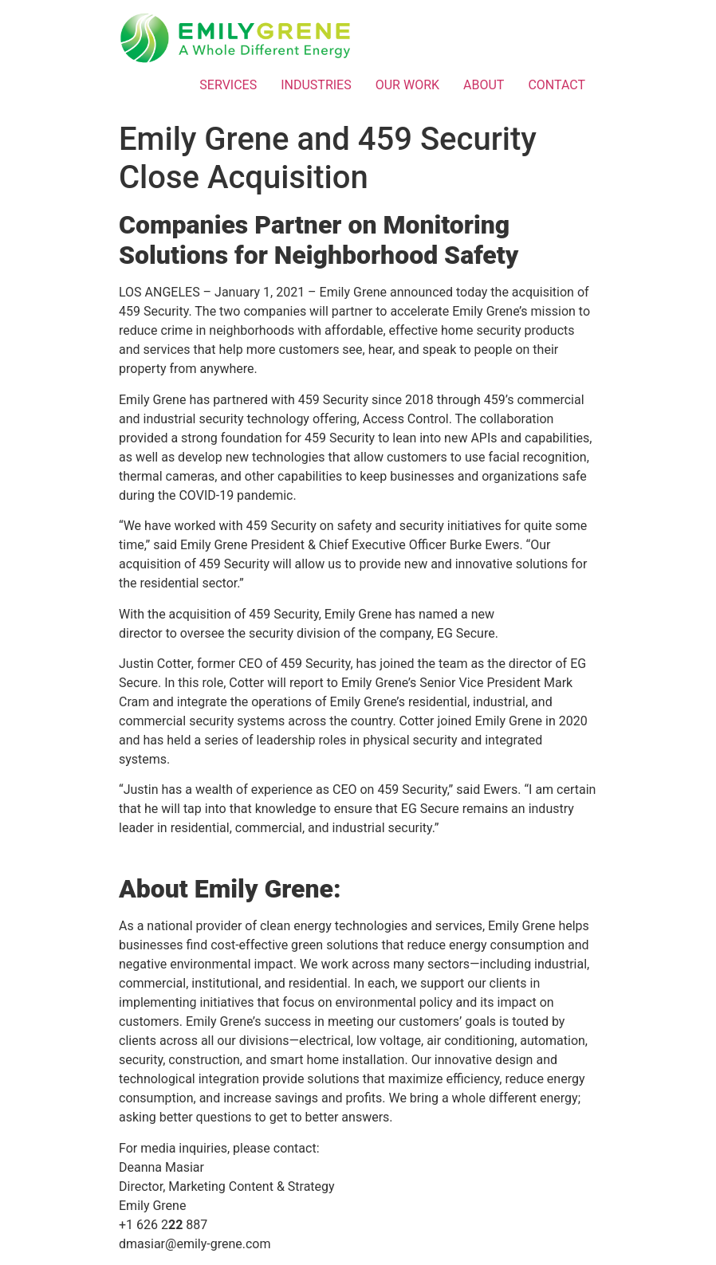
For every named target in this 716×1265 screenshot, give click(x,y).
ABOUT (483, 84)
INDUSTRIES (316, 84)
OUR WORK (407, 84)
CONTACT (556, 84)
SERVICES (228, 84)
